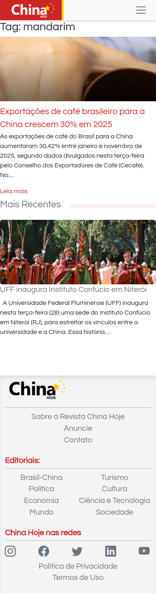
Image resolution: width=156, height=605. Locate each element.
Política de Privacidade (78, 566)
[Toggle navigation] (141, 10)
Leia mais (13, 191)
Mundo (41, 512)
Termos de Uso (78, 578)
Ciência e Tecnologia (114, 501)
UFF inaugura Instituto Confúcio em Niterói (73, 290)
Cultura (114, 489)
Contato (78, 440)
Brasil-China (41, 478)
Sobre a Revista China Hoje (78, 417)
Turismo (114, 478)
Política (41, 489)
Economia (41, 501)
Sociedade (114, 512)
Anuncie (78, 428)
